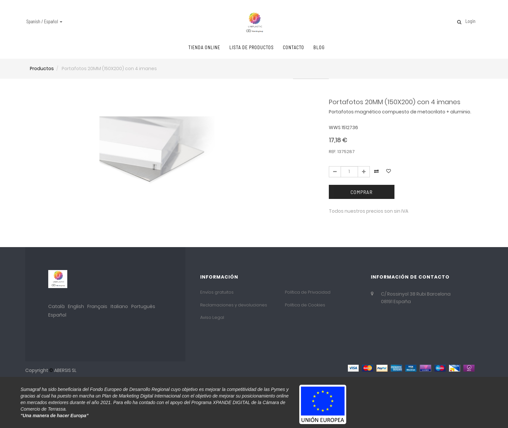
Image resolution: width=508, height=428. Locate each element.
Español (57, 315)
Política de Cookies (305, 305)
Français (97, 306)
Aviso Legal (212, 317)
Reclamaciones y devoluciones (233, 305)
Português (143, 306)
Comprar (361, 192)
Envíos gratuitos (217, 292)
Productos (42, 68)
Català (56, 306)
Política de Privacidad (307, 292)
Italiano (119, 306)
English (76, 306)
